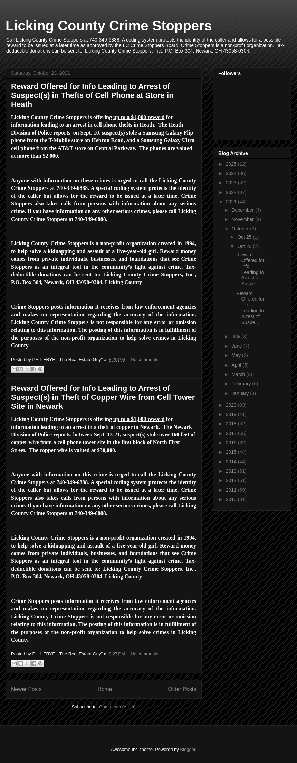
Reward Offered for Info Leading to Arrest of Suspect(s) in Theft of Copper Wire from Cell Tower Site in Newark (103, 397)
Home (105, 689)
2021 (232, 201)
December (243, 210)
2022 (232, 192)
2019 (232, 414)
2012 (232, 480)
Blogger (187, 749)
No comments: (145, 359)
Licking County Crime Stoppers (109, 25)
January (240, 393)
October (240, 228)
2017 (232, 433)
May (236, 355)
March (238, 374)
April (236, 365)
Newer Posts (26, 689)
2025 (232, 164)
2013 (232, 471)
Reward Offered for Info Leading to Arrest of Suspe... (250, 269)
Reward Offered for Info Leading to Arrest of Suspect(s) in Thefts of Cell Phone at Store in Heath (92, 95)
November (243, 219)
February (241, 383)
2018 (232, 423)
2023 (232, 182)
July (236, 336)
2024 (232, 173)
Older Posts (182, 689)
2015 (232, 452)
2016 (232, 442)
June (237, 346)
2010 (232, 499)
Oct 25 (245, 237)
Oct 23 (245, 246)
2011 (232, 490)
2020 (232, 405)
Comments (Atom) (117, 706)
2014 (232, 462)
